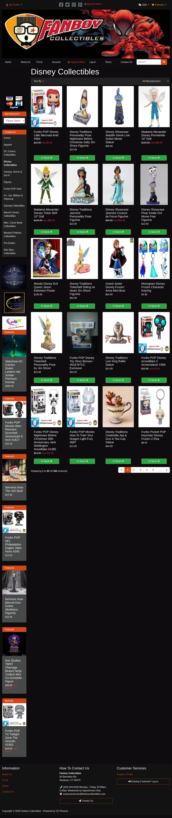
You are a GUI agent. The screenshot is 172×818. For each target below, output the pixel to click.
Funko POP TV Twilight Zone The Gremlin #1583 (12, 737)
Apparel (8, 144)
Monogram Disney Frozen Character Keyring (153, 287)
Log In (92, 62)
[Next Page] (166, 470)
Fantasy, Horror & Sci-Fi (13, 173)
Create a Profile (125, 774)
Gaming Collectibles (14, 205)
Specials (9, 700)
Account (56, 62)
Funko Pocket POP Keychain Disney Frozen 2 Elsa (153, 435)
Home (8, 62)
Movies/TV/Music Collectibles (12, 234)
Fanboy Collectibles (31, 811)
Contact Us (126, 62)
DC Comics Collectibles (10, 153)
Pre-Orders (9, 243)
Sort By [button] (38, 81)
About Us (25, 62)
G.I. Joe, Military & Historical (13, 197)
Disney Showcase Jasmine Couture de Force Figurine (117, 213)
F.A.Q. (39, 62)
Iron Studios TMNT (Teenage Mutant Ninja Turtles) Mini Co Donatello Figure (13, 671)
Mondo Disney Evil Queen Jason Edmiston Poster (46, 287)
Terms (108, 62)
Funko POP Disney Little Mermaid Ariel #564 (46, 135)
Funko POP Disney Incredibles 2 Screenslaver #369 (153, 361)
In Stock (46, 158)
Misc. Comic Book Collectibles (13, 224)
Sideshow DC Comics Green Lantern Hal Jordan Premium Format (14, 372)
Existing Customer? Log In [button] (143, 781)
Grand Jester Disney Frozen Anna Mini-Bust (115, 287)
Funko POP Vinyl (12, 189)
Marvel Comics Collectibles (11, 214)
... (160, 470)
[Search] (149, 62)
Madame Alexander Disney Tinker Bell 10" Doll (46, 213)
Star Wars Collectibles (10, 251)
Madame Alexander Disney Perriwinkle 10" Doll (153, 135)
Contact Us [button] (86, 801)
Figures (7, 182)
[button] (13, 5)
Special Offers (76, 62)
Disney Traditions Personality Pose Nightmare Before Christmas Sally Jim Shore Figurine (82, 138)
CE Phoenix (62, 811)
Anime (7, 138)
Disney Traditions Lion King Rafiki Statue (117, 361)
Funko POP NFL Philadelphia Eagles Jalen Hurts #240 (13, 544)
